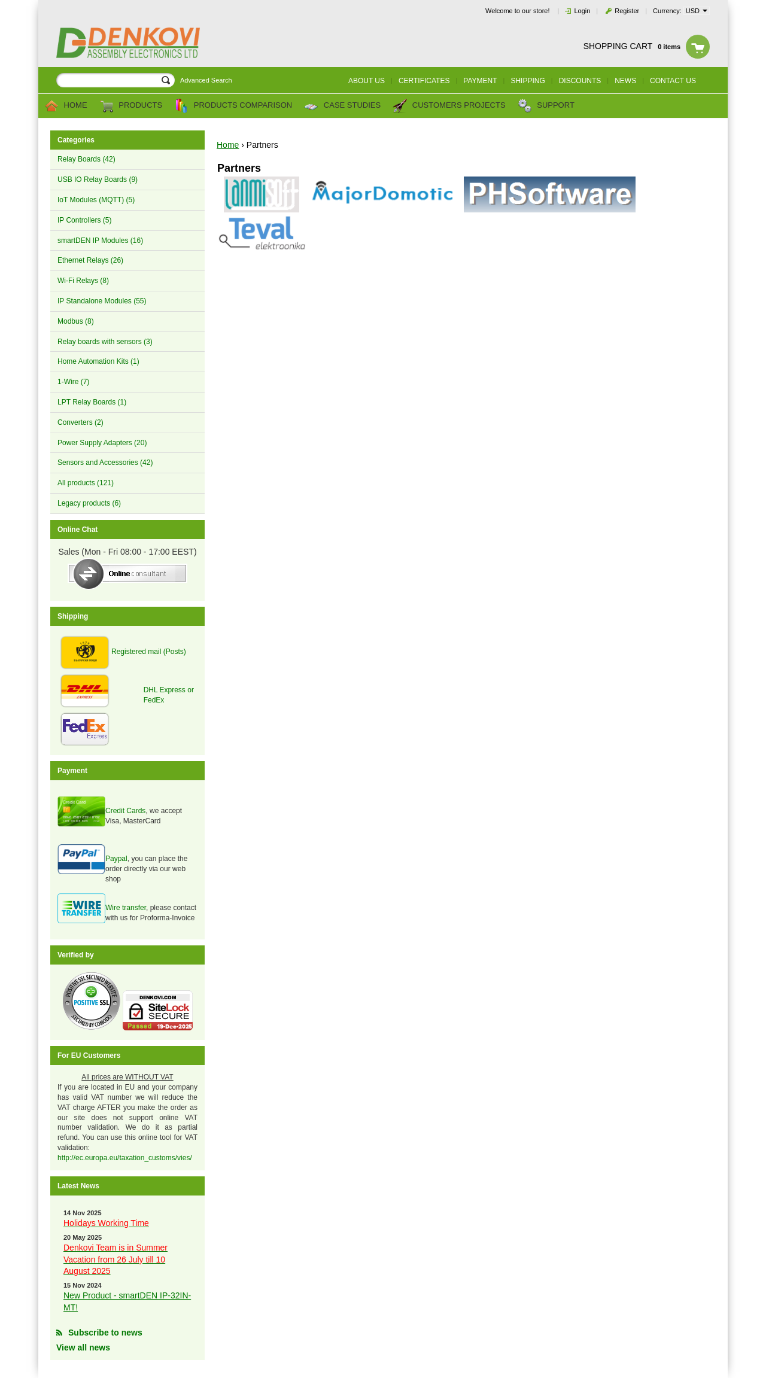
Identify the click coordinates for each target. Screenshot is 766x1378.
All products (85, 483)
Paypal (116, 858)
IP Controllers (84, 220)
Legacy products (89, 503)
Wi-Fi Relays (83, 280)
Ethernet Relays (90, 260)
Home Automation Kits (98, 361)
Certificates (424, 81)
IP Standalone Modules (102, 301)
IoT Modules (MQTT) (96, 200)
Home (65, 106)
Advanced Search (206, 80)
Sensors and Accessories (105, 462)
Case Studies (342, 106)
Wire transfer (125, 908)
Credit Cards (125, 811)
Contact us (673, 81)
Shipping (527, 81)
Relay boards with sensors (105, 341)
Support (546, 106)
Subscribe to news (105, 1332)
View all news (83, 1347)
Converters (80, 422)
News (625, 81)
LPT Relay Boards (91, 402)
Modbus (75, 321)
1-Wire (73, 382)
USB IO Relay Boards (97, 179)
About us (366, 81)
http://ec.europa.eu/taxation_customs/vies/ (124, 1158)
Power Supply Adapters (102, 443)
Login (582, 10)
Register (627, 10)
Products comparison (233, 106)
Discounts (580, 81)
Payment (480, 81)
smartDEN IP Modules (100, 240)
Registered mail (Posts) (148, 651)
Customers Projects (449, 106)
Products (131, 106)
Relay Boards (86, 159)
